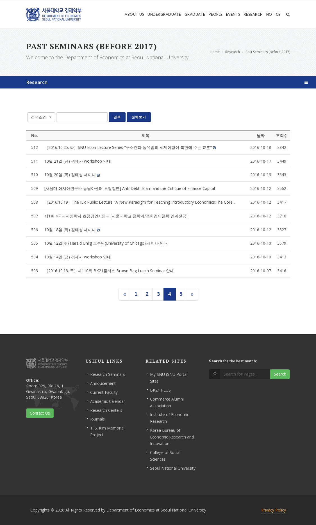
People (216, 14)
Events (233, 14)
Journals (97, 419)
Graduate (195, 14)
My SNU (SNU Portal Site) (168, 378)
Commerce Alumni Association (167, 402)
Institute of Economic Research (169, 418)
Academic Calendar (107, 401)
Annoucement (103, 383)
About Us (134, 14)
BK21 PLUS (160, 390)
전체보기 (138, 117)
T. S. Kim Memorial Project (107, 431)
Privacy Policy (273, 510)
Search (280, 374)
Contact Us (40, 413)
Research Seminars (107, 374)
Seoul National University (172, 468)
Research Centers (106, 410)
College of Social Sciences (165, 456)
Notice (273, 14)
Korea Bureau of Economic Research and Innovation (172, 437)
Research (253, 14)
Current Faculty (104, 392)
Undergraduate (164, 14)
